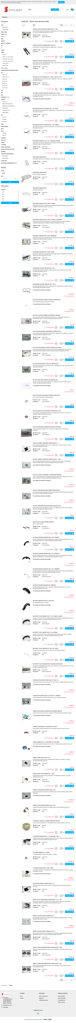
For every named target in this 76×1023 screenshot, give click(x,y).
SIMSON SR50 (5, 112)
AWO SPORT (5, 27)
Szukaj (10, 182)
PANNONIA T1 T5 (5, 97)
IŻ (1, 48)
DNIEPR (3, 41)
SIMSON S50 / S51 (6, 110)
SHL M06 (4, 121)
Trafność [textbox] (23, 25)
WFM (2, 128)
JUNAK (2, 50)
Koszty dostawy (61, 996)
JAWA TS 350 (5, 63)
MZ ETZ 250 (4, 87)
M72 (2, 90)
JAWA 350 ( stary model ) (7, 61)
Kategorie (5, 17)
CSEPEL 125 (4, 34)
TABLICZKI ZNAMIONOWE (7, 153)
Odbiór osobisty (61, 1002)
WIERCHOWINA (4, 126)
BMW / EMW (4, 32)
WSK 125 (4, 133)
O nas (21, 996)
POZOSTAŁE (4, 160)
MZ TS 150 (4, 81)
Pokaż (10, 202)
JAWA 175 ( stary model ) (7, 56)
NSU (2, 92)
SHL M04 (4, 119)
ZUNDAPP (3, 138)
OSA (2, 95)
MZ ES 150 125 (5, 76)
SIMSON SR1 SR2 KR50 (7, 103)
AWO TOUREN (5, 29)
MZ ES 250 (4, 79)
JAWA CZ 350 (5, 65)
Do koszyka (69, 41)
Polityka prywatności (43, 1000)
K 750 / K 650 (4, 68)
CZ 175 (2, 36)
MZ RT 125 (4, 74)
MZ (2, 72)
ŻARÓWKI (3, 151)
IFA (1, 45)
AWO (2, 25)
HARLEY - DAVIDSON (6, 43)
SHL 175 (4, 117)
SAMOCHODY (5, 158)
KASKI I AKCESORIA (5, 147)
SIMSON (3, 99)
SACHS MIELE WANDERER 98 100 (9, 163)
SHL (2, 115)
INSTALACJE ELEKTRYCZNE (7, 149)
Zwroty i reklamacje (43, 996)
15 (71, 25)
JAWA (3, 52)
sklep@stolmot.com (7, 1005)
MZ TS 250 (4, 83)
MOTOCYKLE (5, 156)
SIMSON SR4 (5, 108)
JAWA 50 (4, 54)
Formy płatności (61, 1000)
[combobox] (28, 25)
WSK (2, 131)
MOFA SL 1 (4, 101)
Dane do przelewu (62, 998)
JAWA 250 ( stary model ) (7, 59)
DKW (2, 38)
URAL (2, 124)
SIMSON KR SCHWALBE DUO (8, 106)
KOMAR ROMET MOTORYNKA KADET (9, 70)
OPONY (2, 142)
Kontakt (21, 998)
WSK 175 (4, 135)
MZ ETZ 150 (4, 85)
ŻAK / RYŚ (3, 140)
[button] (22, 993)
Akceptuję (61, 2)
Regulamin (41, 998)
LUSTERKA (3, 144)
